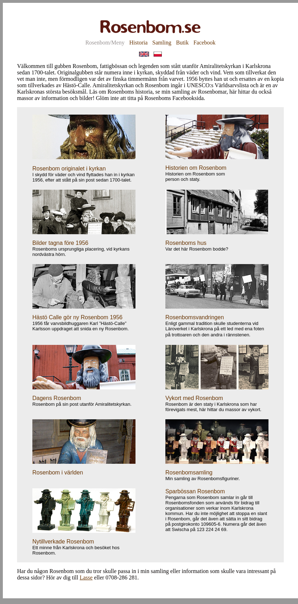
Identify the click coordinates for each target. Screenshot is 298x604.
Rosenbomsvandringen (194, 317)
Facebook (204, 43)
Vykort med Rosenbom (194, 398)
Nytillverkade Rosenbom (63, 542)
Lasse (86, 577)
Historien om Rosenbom (196, 168)
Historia (138, 43)
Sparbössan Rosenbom (195, 491)
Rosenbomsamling (189, 472)
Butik (182, 43)
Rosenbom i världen (57, 472)
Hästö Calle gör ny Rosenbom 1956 (77, 317)
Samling (161, 43)
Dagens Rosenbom (56, 398)
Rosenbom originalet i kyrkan (69, 169)
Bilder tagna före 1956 (60, 243)
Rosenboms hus (186, 243)
